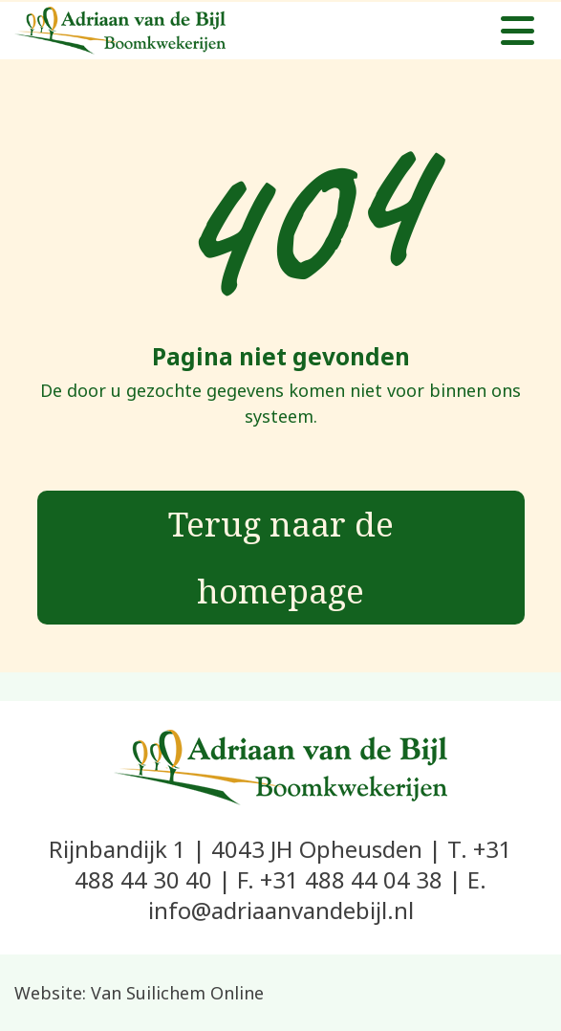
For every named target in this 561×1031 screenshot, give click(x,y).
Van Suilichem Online (177, 992)
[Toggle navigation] (517, 31)
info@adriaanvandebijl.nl (281, 910)
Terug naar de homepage (281, 557)
